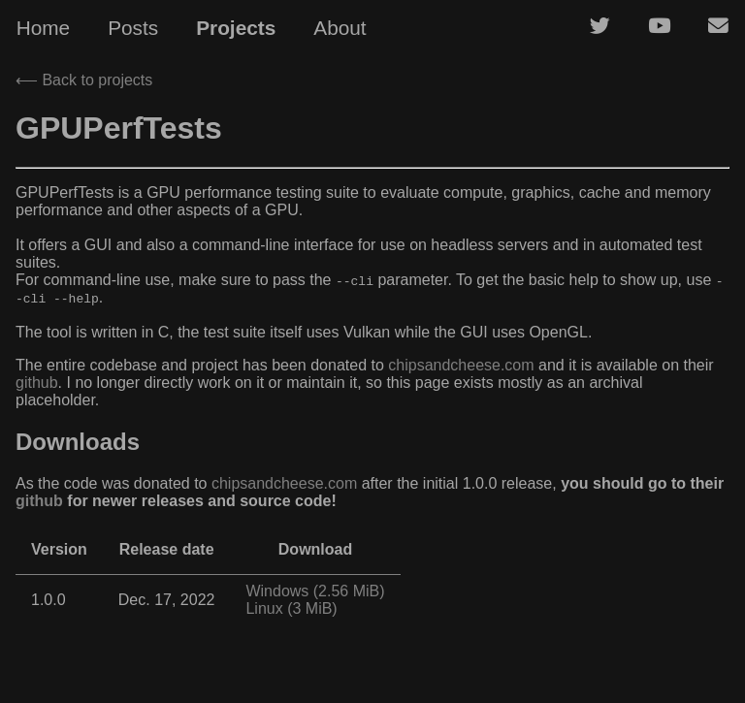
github (37, 382)
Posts (133, 27)
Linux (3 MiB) (291, 608)
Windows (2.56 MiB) (314, 591)
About (339, 27)
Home (43, 27)
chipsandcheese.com (461, 365)
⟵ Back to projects (84, 80)
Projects (235, 27)
